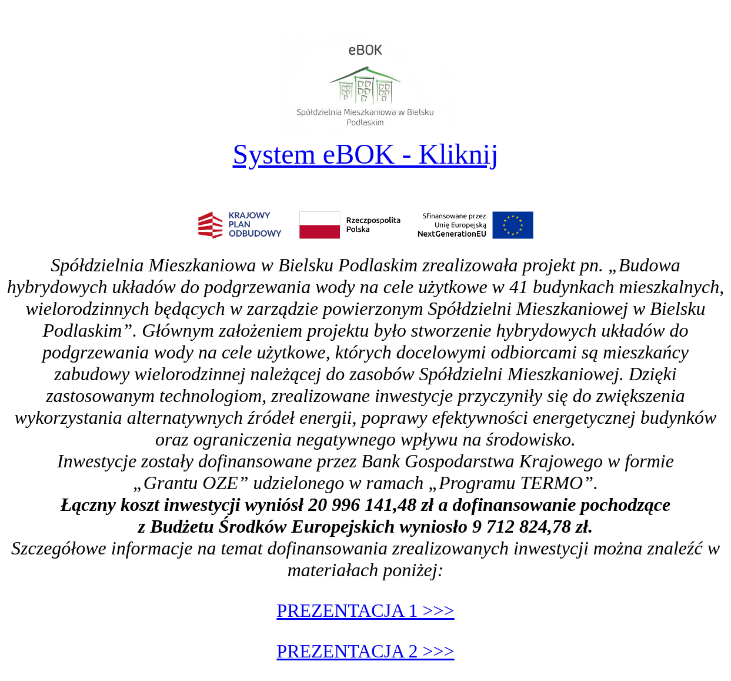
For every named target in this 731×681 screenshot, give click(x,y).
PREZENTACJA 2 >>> (365, 651)
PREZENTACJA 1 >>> (365, 610)
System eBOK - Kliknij (366, 154)
